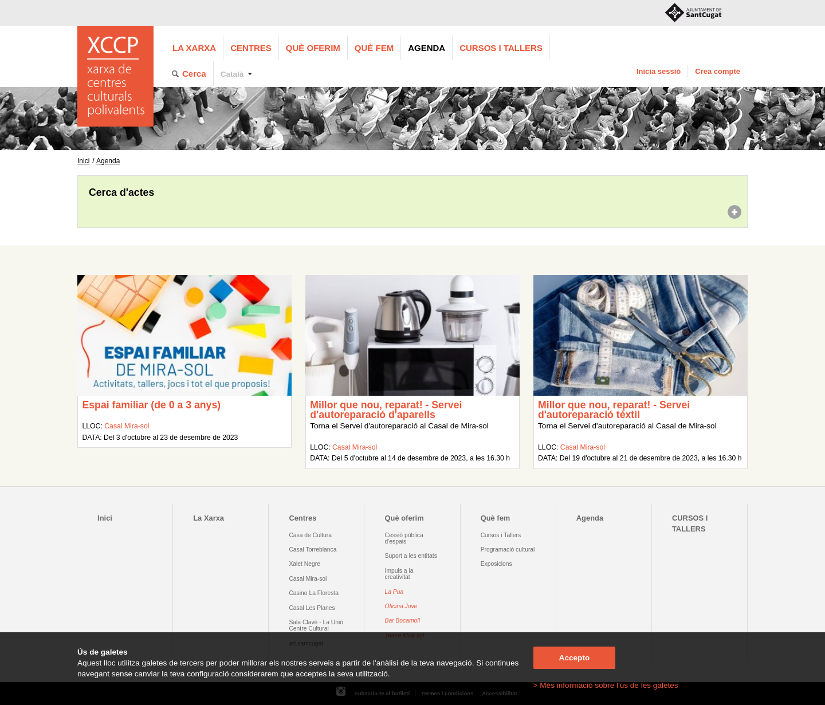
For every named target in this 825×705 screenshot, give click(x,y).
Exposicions (496, 564)
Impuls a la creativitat (399, 574)
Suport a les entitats (411, 556)
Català (232, 74)
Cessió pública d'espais (404, 538)
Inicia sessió (659, 71)
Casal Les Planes (312, 608)
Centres (251, 48)
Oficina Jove (401, 606)
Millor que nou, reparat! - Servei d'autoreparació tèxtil (614, 410)
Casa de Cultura (310, 535)
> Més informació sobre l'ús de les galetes (605, 685)
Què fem (374, 48)
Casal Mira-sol (126, 426)
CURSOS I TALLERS (501, 48)
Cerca (194, 73)
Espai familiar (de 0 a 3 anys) (151, 405)
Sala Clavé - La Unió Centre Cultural (316, 625)
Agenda (426, 48)
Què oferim (313, 48)
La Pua (394, 592)
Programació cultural (508, 549)
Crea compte (717, 71)
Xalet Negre (304, 564)
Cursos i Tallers (501, 535)
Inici (83, 161)
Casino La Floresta (314, 593)
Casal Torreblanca (312, 549)
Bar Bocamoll (402, 620)
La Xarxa (194, 48)
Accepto (574, 657)
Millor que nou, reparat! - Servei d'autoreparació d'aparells (386, 410)
